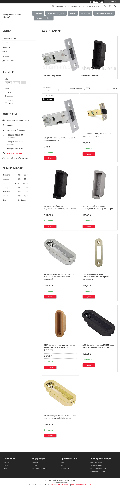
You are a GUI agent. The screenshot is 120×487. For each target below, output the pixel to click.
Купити (50, 158)
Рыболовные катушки (98, 468)
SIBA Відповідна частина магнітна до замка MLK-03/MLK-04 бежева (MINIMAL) (59, 347)
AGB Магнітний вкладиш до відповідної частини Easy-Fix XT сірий (98, 207)
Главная (38, 13)
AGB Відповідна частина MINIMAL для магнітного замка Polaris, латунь (60, 416)
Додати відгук (110, 6)
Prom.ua (72, 480)
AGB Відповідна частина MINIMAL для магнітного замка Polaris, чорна (98, 346)
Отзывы (5, 56)
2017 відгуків (98, 1)
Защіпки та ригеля (52, 75)
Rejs (62, 463)
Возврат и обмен (43, 18)
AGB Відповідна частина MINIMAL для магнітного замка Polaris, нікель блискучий (60, 276)
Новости (6, 47)
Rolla (63, 465)
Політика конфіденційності (81, 485)
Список (115, 88)
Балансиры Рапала (97, 471)
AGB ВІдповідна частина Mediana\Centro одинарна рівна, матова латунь (96, 276)
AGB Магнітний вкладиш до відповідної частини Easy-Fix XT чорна (60, 207)
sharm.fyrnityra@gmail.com (17, 158)
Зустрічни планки (89, 75)
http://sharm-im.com (14, 153)
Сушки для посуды (97, 465)
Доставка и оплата (104, 13)
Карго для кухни (96, 463)
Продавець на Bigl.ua (60, 482)
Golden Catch (66, 468)
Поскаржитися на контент (60, 485)
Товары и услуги (55, 13)
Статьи (5, 42)
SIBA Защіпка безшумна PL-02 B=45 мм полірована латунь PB (97, 135)
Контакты (85, 13)
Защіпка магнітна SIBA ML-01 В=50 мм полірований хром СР (60, 139)
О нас (72, 13)
